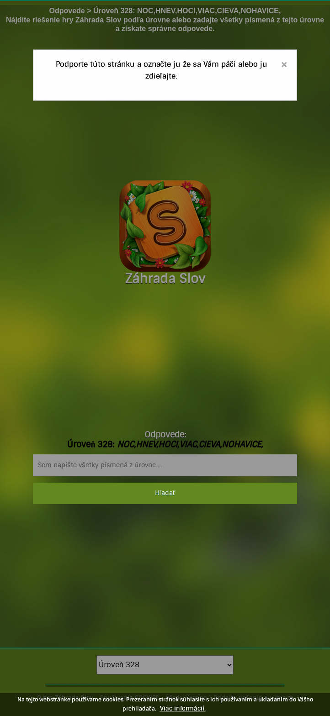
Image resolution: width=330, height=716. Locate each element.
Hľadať (165, 493)
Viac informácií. (183, 708)
